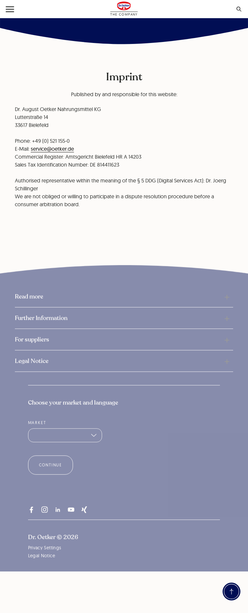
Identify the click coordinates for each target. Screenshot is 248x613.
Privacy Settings (44, 557)
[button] (124, 306)
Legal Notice (41, 565)
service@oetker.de (52, 148)
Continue (50, 474)
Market (37, 432)
